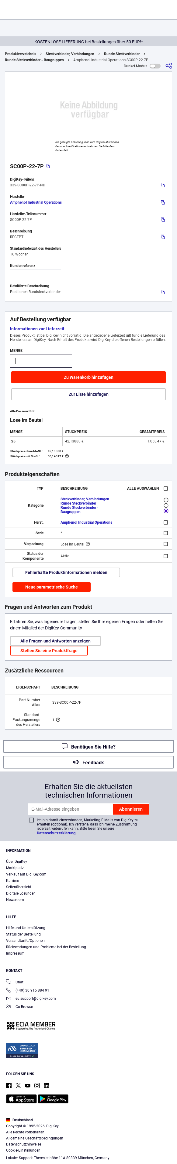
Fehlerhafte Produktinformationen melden (66, 572)
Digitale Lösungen (21, 893)
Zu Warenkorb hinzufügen (88, 377)
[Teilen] (168, 66)
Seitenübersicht (18, 887)
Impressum (15, 953)
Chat (14, 983)
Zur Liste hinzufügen (89, 394)
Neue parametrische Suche (51, 587)
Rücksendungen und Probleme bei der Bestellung (46, 947)
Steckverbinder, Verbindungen (70, 54)
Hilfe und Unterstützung (25, 928)
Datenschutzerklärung (56, 833)
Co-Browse (19, 1007)
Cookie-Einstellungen (23, 1150)
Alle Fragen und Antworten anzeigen (55, 641)
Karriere (12, 881)
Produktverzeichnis (20, 54)
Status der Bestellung (23, 934)
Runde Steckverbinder (122, 54)
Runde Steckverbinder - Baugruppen (34, 60)
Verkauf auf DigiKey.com (26, 874)
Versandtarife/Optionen (25, 941)
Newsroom (15, 900)
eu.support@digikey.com (31, 999)
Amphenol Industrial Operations (36, 202)
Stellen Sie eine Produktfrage (49, 650)
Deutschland (19, 1120)
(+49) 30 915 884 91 (27, 991)
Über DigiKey (16, 861)
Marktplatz (15, 868)
